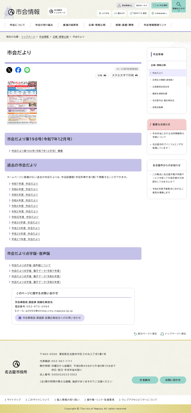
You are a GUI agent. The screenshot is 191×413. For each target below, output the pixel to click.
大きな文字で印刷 (123, 75)
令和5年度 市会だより (24, 195)
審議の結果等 (70, 25)
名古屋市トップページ (59, 11)
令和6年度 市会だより (24, 189)
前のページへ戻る (147, 334)
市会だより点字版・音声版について (31, 265)
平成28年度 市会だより (25, 233)
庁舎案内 (145, 380)
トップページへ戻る (175, 334)
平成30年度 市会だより (25, 222)
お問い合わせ (173, 380)
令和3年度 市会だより (24, 206)
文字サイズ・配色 (140, 13)
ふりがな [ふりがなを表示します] (105, 13)
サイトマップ (14, 400)
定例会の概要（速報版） (163, 80)
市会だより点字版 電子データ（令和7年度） (36, 271)
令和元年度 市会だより (24, 217)
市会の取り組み (44, 25)
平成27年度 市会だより (25, 239)
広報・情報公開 (97, 25)
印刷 (100, 75)
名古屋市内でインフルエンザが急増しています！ (168, 146)
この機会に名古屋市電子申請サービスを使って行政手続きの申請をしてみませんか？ (168, 178)
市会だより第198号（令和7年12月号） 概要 (37, 151)
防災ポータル (141, 5)
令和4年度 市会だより (24, 200)
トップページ (28, 37)
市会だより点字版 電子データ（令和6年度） (36, 276)
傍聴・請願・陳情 (125, 25)
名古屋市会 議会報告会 (163, 100)
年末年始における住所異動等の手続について (168, 135)
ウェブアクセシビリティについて (139, 400)
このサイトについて (39, 400)
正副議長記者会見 (161, 87)
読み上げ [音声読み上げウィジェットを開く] (121, 13)
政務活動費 (158, 107)
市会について (17, 25)
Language (160, 13)
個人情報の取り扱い (68, 400)
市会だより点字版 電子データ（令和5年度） (36, 282)
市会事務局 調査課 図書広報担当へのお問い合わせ (52, 318)
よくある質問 (162, 5)
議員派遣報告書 (160, 94)
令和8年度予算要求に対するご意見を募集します (168, 191)
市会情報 (44, 37)
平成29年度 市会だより (25, 228)
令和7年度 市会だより (24, 183)
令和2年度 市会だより (24, 211)
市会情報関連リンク (155, 25)
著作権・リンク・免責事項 (100, 400)
